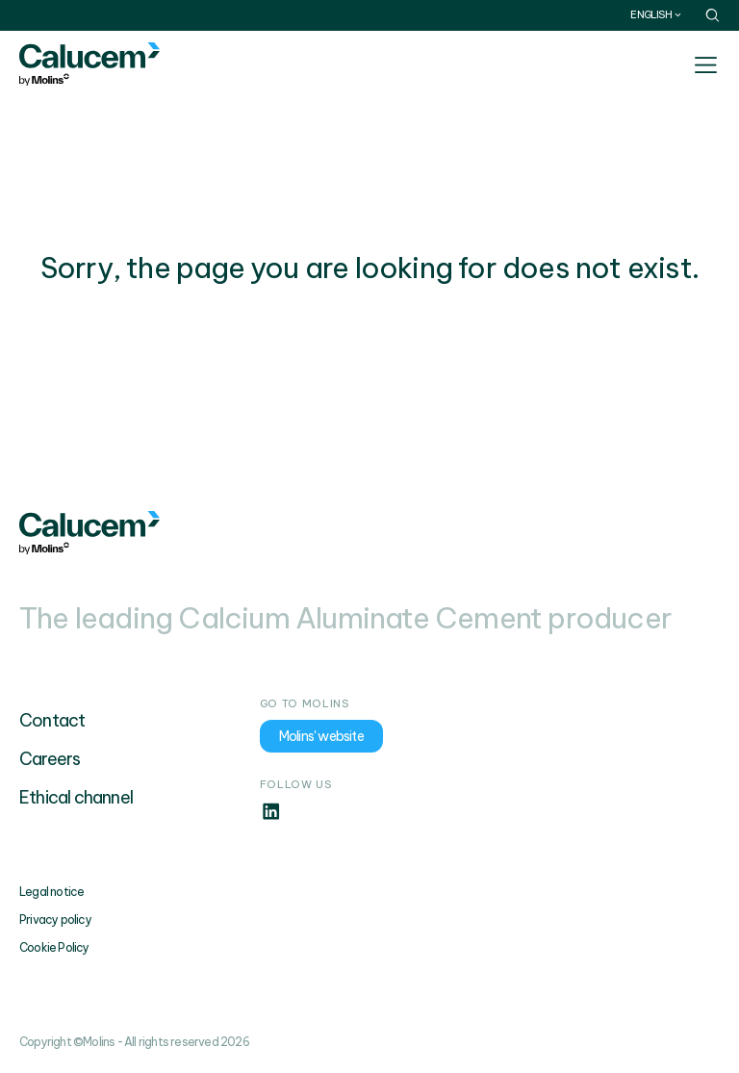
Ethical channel (76, 797)
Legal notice (51, 891)
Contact (52, 720)
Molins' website (321, 736)
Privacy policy (55, 919)
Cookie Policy (54, 947)
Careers (49, 759)
